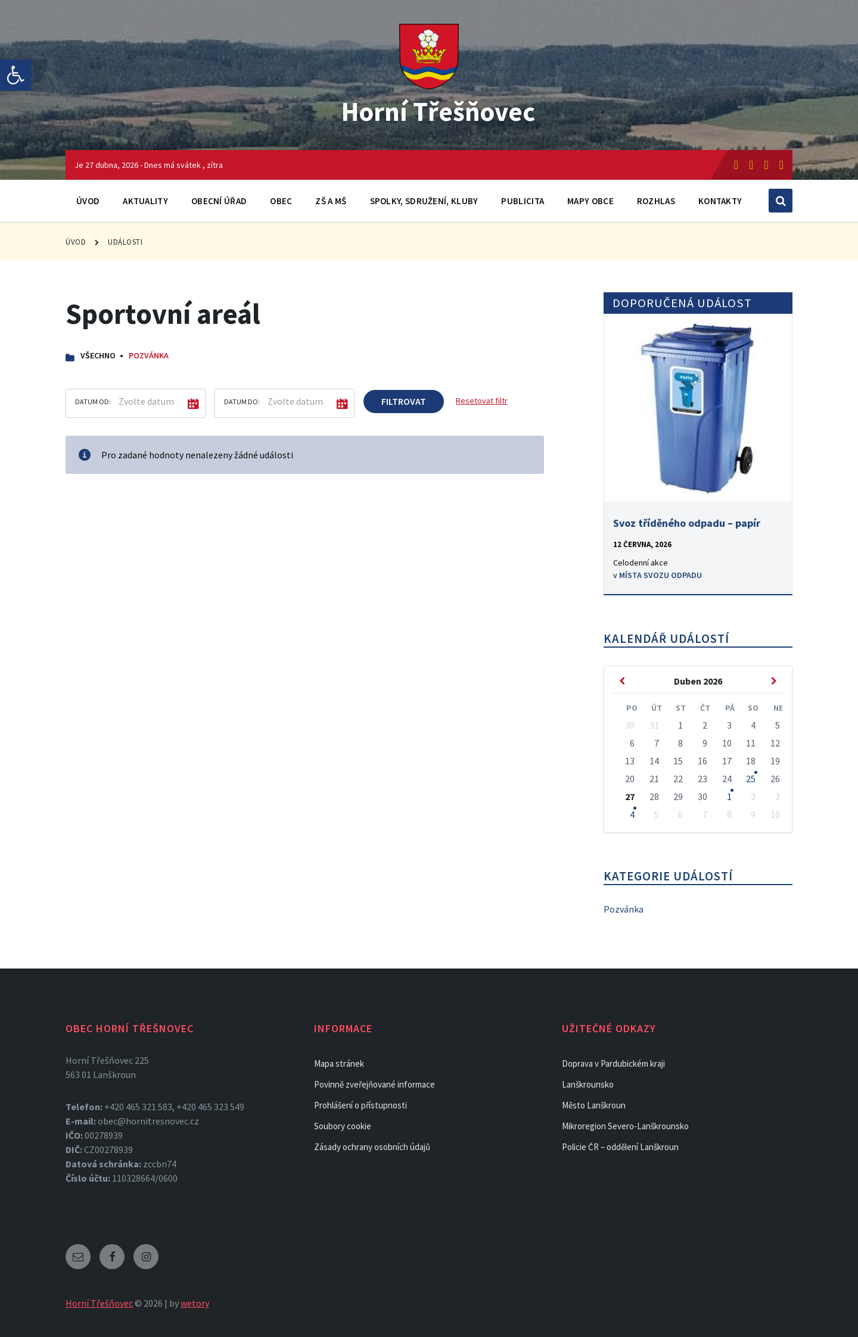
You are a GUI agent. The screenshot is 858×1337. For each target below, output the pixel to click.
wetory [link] (195, 1303)
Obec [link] (281, 201)
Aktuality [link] (145, 201)
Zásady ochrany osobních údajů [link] (372, 1146)
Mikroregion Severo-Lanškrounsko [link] (625, 1126)
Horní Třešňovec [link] (438, 111)
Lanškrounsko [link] (588, 1084)
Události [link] (125, 242)
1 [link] (729, 796)
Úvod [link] (88, 201)
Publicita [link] (522, 201)
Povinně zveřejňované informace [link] (374, 1084)
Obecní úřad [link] (219, 201)
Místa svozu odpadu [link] (660, 575)
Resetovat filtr (482, 400)
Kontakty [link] (720, 201)
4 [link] (632, 814)
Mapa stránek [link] (339, 1063)
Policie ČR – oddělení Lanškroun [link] (620, 1146)
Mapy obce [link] (590, 201)
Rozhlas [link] (656, 201)
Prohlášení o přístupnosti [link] (360, 1105)
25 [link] (751, 779)
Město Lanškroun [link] (594, 1105)
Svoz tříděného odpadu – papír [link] (686, 523)
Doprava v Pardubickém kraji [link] (613, 1063)
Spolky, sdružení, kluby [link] (424, 201)
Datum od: (93, 401)
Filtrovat (403, 401)
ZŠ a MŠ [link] (330, 201)
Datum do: (242, 401)
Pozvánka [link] (149, 355)
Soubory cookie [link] (342, 1126)
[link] (15, 75)
